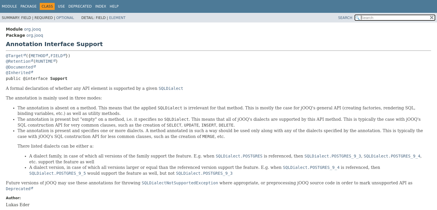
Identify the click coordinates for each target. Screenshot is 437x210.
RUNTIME (44, 61)
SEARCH (345, 18)
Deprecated (80, 6)
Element (117, 18)
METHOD (38, 55)
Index (100, 6)
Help (114, 6)
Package (28, 6)
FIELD (57, 55)
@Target (14, 55)
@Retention (18, 61)
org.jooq (32, 29)
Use (61, 6)
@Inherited (18, 72)
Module (9, 6)
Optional (65, 18)
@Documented (19, 67)
